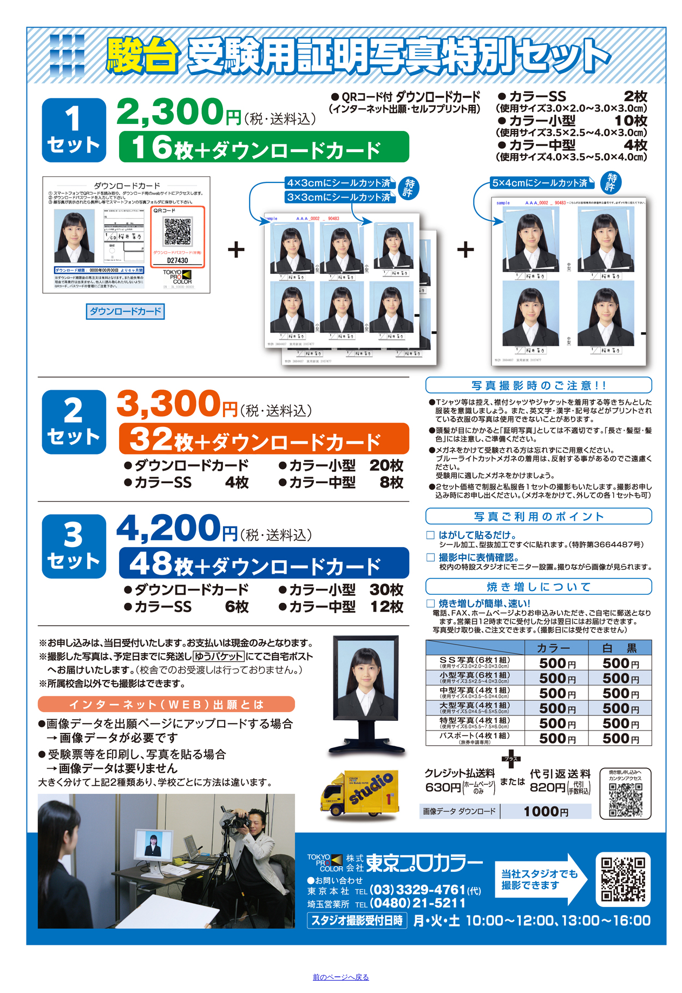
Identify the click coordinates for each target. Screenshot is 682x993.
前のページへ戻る (341, 977)
